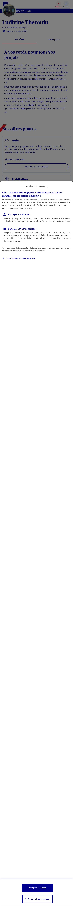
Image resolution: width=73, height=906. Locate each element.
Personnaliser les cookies (39, 899)
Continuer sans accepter (36, 186)
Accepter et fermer (37, 887)
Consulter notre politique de (20, 258)
